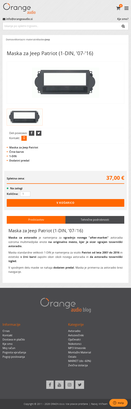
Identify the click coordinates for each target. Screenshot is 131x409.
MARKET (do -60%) (79, 361)
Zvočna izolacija (78, 365)
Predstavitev (36, 220)
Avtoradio (74, 331)
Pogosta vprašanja (14, 352)
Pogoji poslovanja (14, 357)
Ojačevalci (74, 339)
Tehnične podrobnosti (95, 220)
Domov (10, 39)
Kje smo (8, 344)
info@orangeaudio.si (19, 19)
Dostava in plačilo (14, 339)
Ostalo (72, 357)
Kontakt (7, 335)
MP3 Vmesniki (77, 348)
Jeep (47, 39)
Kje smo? (122, 19)
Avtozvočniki (76, 335)
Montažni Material (79, 352)
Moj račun (9, 348)
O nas (6, 331)
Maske (40, 39)
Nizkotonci (74, 344)
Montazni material (25, 39)
